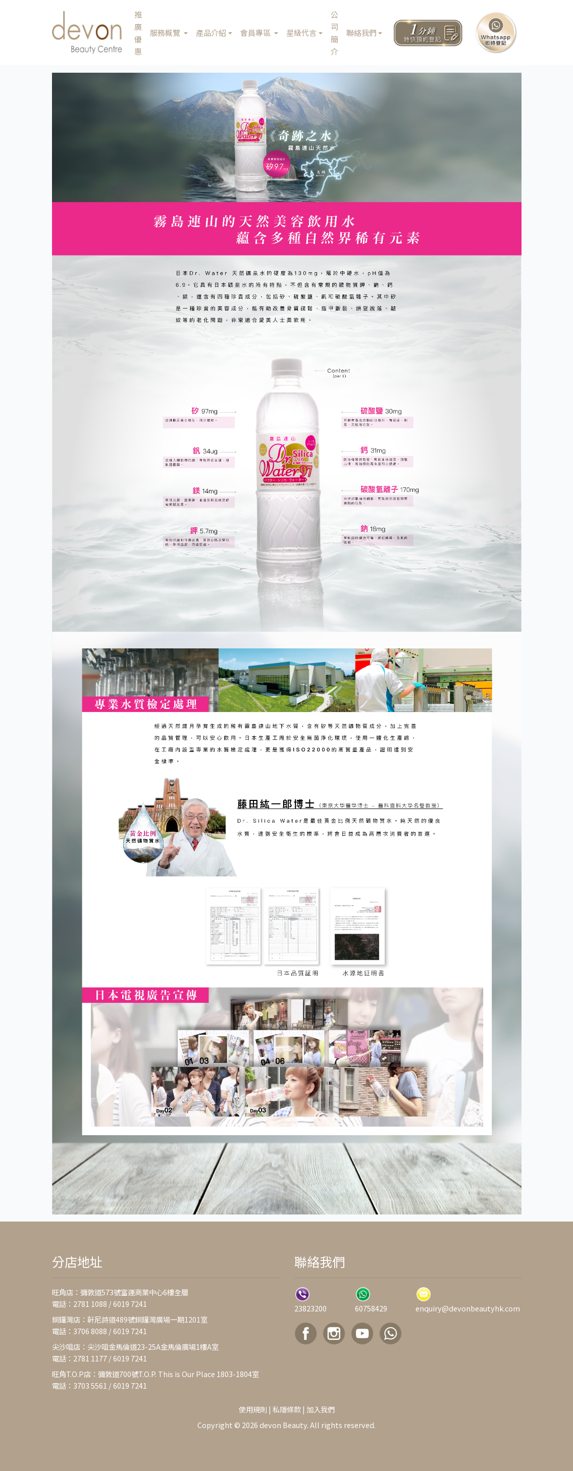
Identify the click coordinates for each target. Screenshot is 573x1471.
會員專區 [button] (256, 32)
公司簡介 (334, 33)
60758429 (371, 1308)
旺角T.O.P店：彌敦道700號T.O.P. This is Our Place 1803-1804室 (155, 1373)
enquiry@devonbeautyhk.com (467, 1308)
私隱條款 (287, 1409)
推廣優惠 (138, 33)
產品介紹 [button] (211, 32)
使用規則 (253, 1409)
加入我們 (320, 1409)
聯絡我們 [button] (361, 32)
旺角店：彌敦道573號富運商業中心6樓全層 (120, 1292)
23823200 (310, 1308)
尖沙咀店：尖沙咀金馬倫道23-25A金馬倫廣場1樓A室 (135, 1346)
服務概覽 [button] (166, 32)
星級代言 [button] (301, 32)
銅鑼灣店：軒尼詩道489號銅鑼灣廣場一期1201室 (129, 1319)
